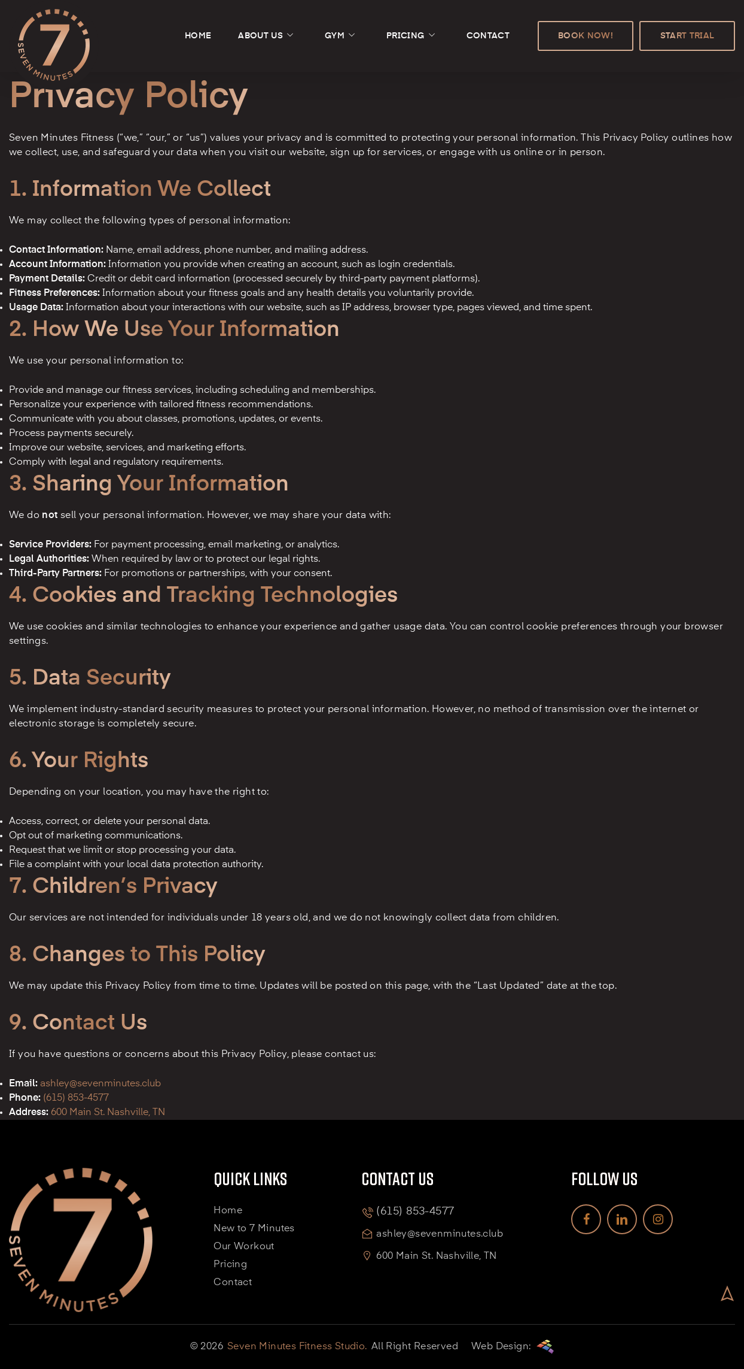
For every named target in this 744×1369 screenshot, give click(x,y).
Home (228, 1211)
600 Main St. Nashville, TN (436, 1256)
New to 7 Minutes (254, 1229)
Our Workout (244, 1247)
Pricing (230, 1265)
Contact (233, 1283)
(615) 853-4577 (76, 1098)
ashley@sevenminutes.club (100, 1084)
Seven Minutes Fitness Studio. (297, 1347)
